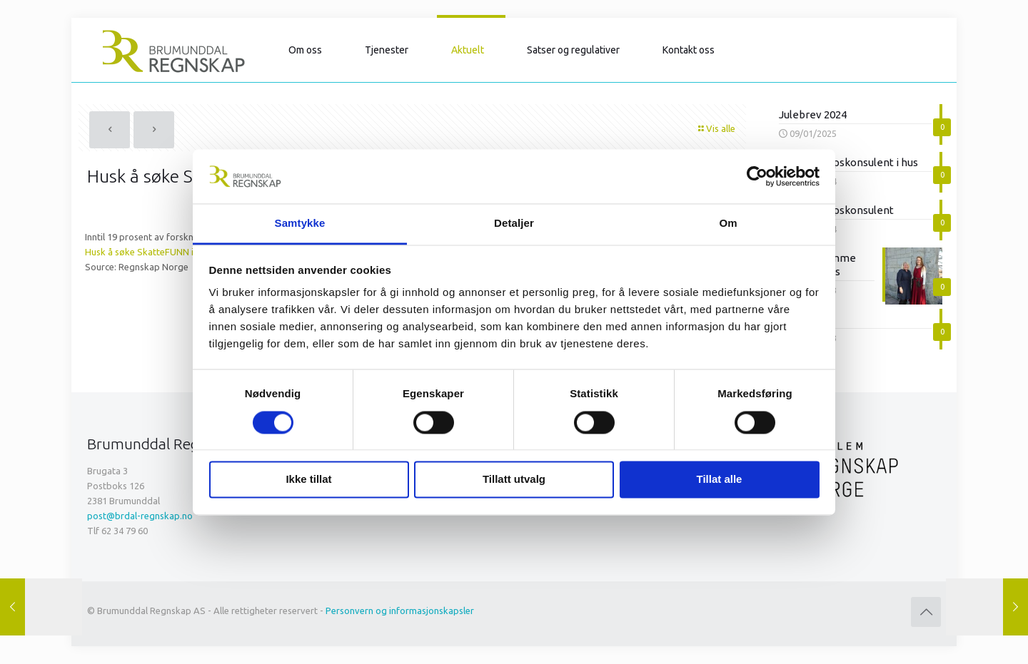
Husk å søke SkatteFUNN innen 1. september (178, 252)
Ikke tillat (308, 480)
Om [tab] (728, 224)
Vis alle (716, 128)
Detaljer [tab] (514, 224)
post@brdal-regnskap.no (140, 516)
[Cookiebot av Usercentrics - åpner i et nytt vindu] (757, 176)
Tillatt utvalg (514, 480)
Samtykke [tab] (300, 224)
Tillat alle (719, 480)
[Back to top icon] (926, 612)
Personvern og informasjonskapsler (400, 611)
